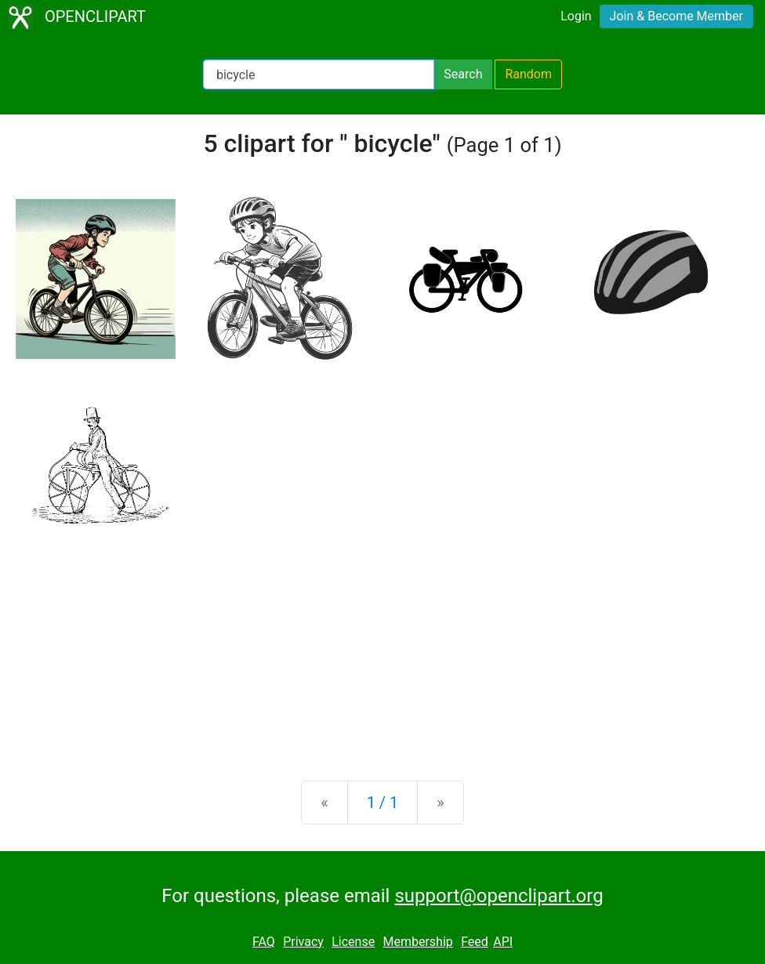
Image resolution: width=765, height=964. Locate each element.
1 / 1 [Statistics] (383, 802)
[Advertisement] (382, 646)
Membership (417, 941)
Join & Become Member (676, 16)
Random (528, 74)
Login (575, 16)
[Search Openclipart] (318, 74)
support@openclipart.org (498, 896)
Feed (474, 941)
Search (463, 74)
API (503, 941)
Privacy (303, 941)
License (353, 941)
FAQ (263, 941)
